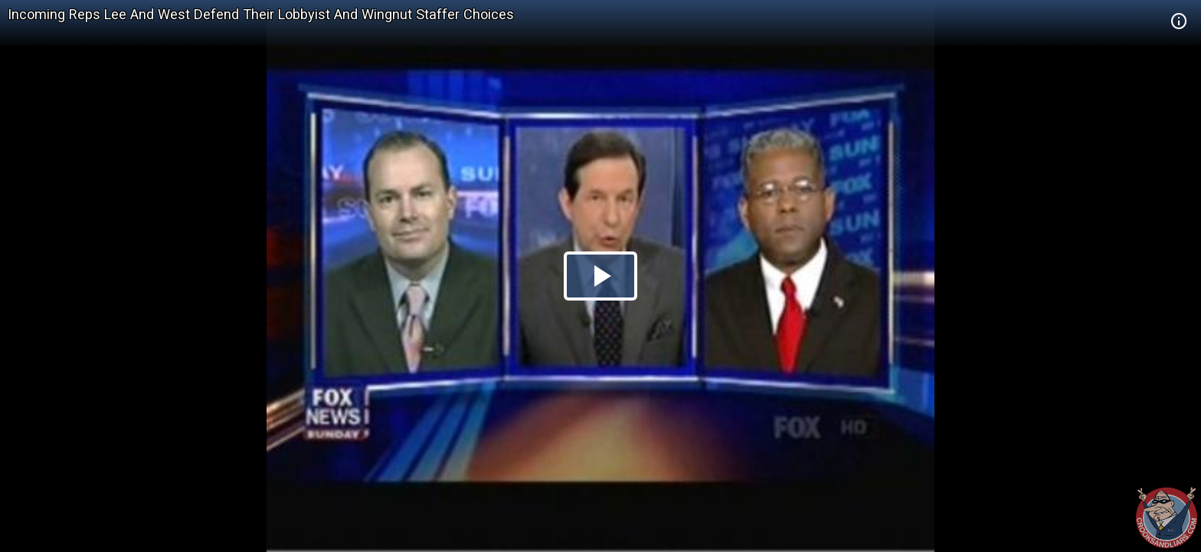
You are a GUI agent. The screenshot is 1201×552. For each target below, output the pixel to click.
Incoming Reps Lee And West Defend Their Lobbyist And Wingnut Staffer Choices (261, 14)
